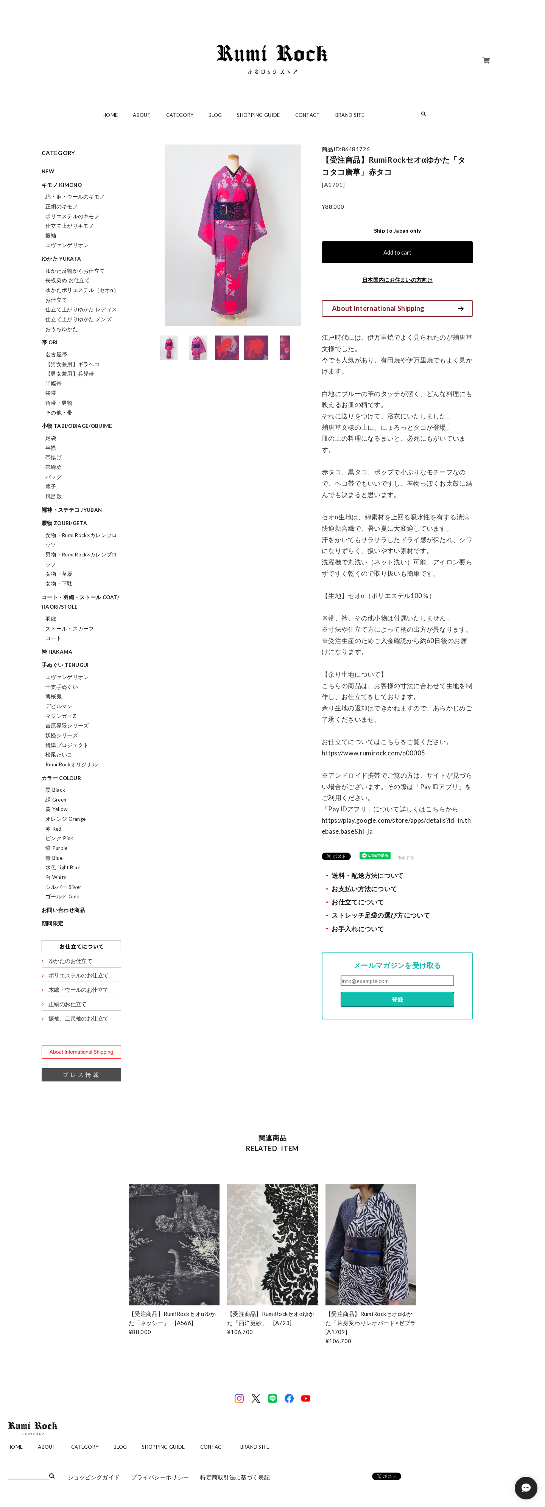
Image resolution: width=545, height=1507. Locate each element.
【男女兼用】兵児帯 (69, 374)
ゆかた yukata (61, 259)
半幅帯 (53, 384)
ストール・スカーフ (69, 629)
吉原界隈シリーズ (67, 725)
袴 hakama (57, 652)
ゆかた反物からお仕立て (75, 271)
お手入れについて (358, 929)
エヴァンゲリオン (67, 245)
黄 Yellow (56, 809)
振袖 (50, 236)
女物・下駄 (59, 584)
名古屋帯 (56, 354)
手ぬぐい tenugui (65, 665)
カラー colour (61, 778)
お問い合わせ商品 (63, 910)
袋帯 (50, 393)
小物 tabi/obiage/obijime (77, 426)
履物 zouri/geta (64, 523)
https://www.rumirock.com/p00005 (373, 753)
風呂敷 (53, 496)
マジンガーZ (60, 716)
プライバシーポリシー (160, 1477)
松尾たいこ (59, 755)
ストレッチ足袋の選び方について (381, 915)
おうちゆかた (61, 329)
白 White (55, 877)
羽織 (50, 619)
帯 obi (50, 342)
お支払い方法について (364, 889)
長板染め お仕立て (67, 280)
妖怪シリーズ (61, 735)
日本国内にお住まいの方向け (397, 280)
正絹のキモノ (61, 207)
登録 (397, 999)
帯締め (53, 467)
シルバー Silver (63, 887)
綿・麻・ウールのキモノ (75, 197)
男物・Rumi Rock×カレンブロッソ (81, 559)
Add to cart (397, 252)
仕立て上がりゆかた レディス (81, 309)
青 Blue (53, 858)
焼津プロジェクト (67, 745)
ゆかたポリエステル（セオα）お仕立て (82, 295)
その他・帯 (59, 413)
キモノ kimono (62, 185)
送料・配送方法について (367, 875)
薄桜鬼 (53, 696)
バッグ (53, 477)
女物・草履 (59, 574)
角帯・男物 (59, 403)
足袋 (50, 438)
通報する (405, 857)
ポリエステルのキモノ (72, 216)
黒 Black (55, 790)
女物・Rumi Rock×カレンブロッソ (81, 540)
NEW (48, 171)
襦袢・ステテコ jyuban (72, 510)
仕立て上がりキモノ (69, 226)
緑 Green (55, 800)
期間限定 (52, 923)
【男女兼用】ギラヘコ (72, 364)
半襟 (50, 448)
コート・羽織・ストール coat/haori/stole (80, 602)
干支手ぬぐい (61, 687)
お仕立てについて (358, 902)
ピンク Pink (59, 838)
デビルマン (59, 706)
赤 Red (53, 829)
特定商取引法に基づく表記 (235, 1477)
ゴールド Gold (62, 896)
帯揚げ (53, 457)
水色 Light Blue (62, 867)
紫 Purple (56, 848)
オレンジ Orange (65, 819)
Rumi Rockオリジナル (71, 764)
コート (53, 638)
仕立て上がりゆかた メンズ (78, 319)
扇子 (50, 486)
